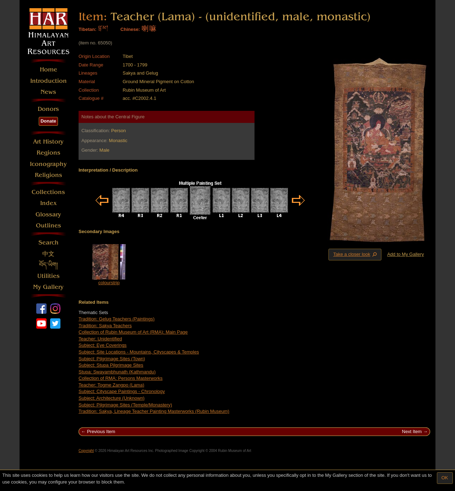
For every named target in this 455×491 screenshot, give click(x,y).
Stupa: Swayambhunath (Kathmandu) (117, 371)
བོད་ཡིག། (48, 264)
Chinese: (130, 29)
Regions (48, 152)
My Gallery (48, 287)
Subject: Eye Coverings (103, 345)
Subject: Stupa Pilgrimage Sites (111, 365)
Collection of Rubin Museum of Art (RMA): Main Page (133, 332)
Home (48, 69)
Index (48, 203)
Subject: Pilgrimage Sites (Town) (112, 358)
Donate (48, 121)
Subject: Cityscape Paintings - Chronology (122, 391)
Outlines (48, 225)
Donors (48, 109)
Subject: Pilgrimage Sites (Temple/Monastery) (125, 405)
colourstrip (109, 282)
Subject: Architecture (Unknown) (112, 398)
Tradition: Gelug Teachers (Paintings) (117, 319)
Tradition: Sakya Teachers (105, 325)
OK (444, 477)
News (48, 91)
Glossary (48, 214)
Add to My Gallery (405, 254)
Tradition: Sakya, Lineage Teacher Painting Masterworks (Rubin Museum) (154, 411)
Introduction (48, 80)
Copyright (86, 451)
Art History (48, 141)
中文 (48, 253)
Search (48, 242)
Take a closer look (355, 254)
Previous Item (101, 431)
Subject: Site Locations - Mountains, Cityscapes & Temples (139, 352)
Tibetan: (87, 29)
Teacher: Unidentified (100, 338)
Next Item (412, 431)
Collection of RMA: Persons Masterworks (120, 378)
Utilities (48, 276)
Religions (48, 175)
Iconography (48, 164)
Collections (48, 192)
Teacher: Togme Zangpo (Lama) (111, 385)
